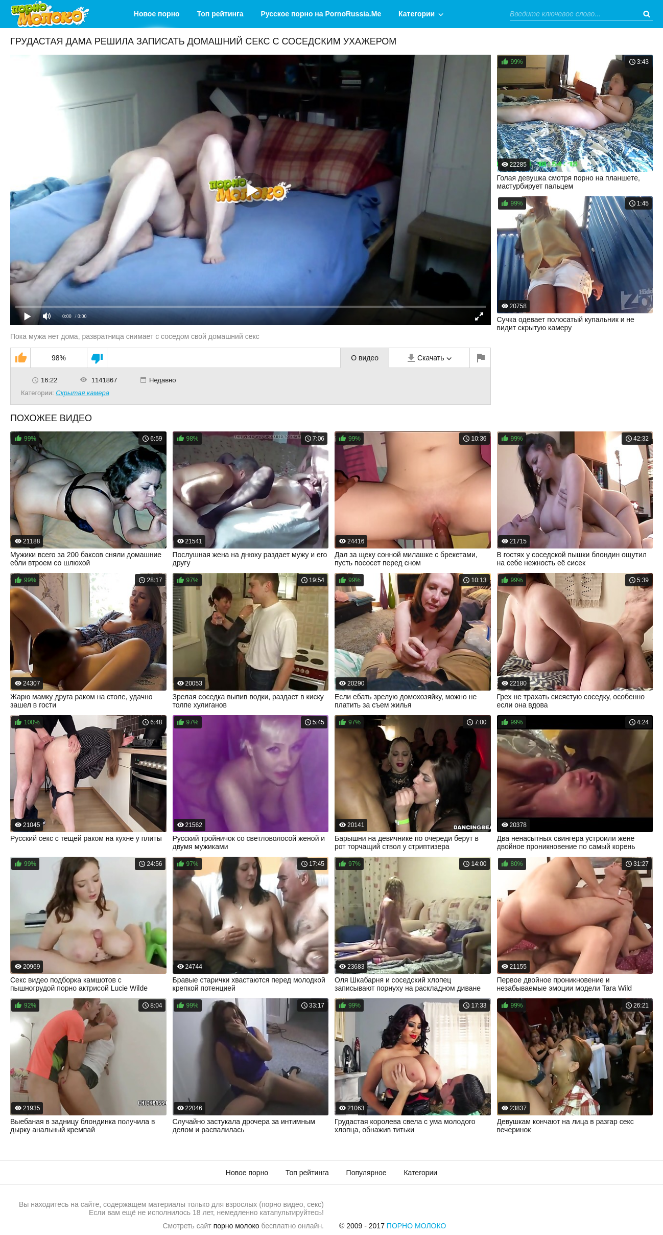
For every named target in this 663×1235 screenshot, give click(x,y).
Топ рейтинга (220, 14)
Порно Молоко (416, 1226)
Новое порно (157, 14)
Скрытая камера (82, 393)
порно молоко (236, 1226)
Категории (416, 14)
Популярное (366, 1173)
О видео (364, 358)
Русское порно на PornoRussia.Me (321, 14)
